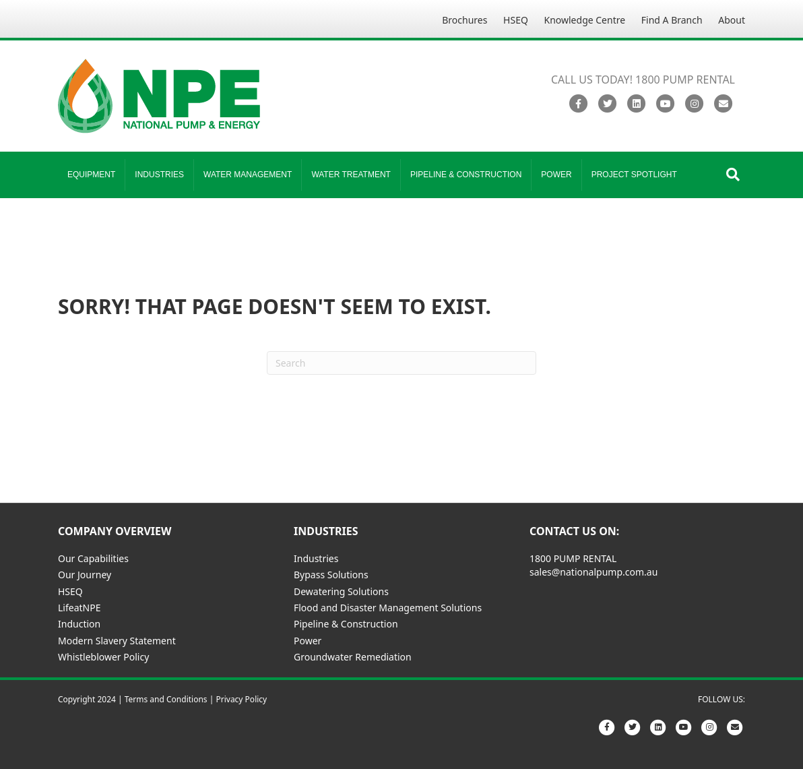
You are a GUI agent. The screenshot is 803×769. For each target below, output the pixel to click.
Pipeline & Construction (465, 174)
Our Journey (84, 574)
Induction (79, 623)
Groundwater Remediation (353, 656)
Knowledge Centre (585, 19)
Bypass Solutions (331, 574)
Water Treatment (351, 174)
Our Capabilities (93, 558)
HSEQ (515, 19)
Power (556, 174)
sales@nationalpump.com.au (593, 571)
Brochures (464, 19)
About (731, 19)
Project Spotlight (634, 174)
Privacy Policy (241, 699)
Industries (159, 174)
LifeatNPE (79, 607)
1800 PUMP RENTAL (572, 558)
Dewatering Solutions (341, 591)
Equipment (91, 174)
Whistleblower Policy (103, 656)
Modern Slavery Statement (117, 640)
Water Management (247, 174)
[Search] (733, 174)
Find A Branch (672, 19)
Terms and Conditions (166, 699)
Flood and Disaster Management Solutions (388, 607)
